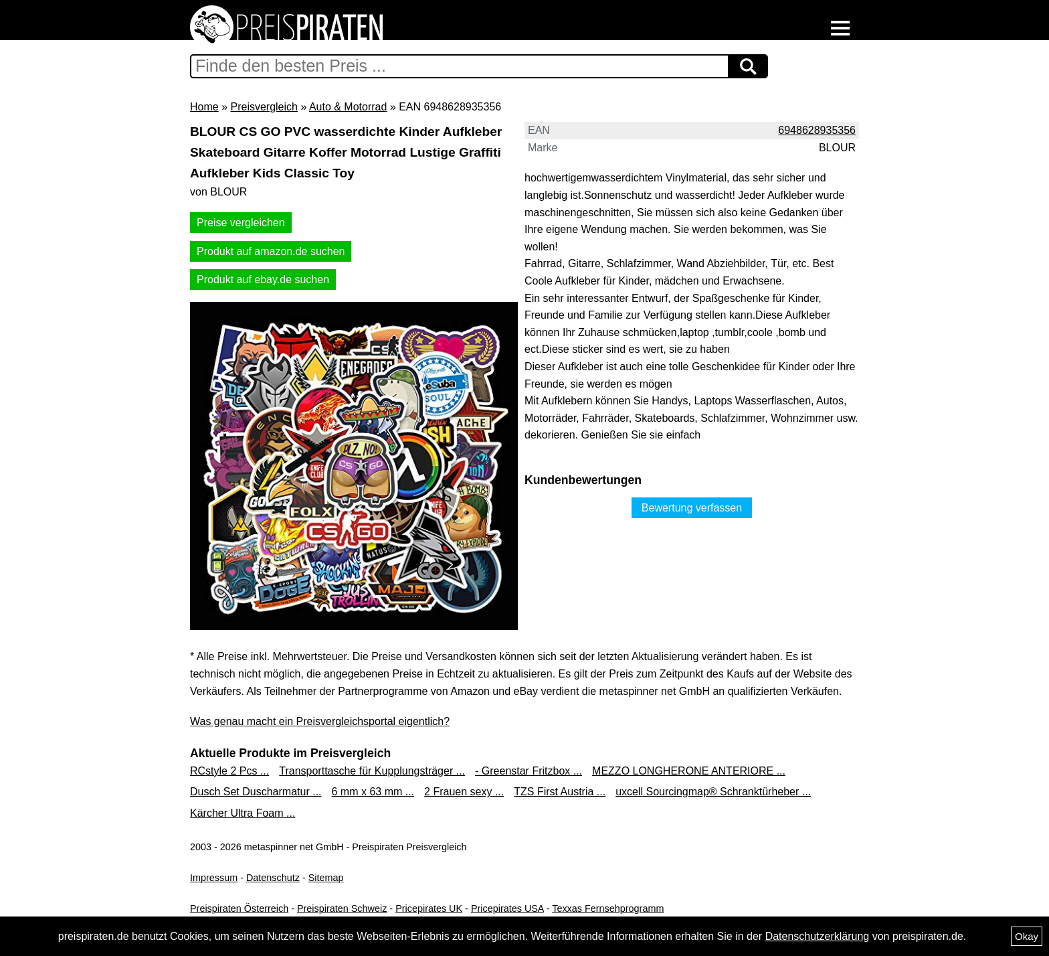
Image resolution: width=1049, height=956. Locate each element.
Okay (1026, 936)
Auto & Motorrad (348, 106)
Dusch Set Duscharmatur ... (256, 791)
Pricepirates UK (428, 908)
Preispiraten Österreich (239, 908)
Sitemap (326, 877)
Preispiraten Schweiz (342, 908)
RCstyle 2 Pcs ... (229, 771)
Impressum (213, 877)
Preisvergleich (263, 106)
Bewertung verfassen (692, 507)
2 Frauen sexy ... (464, 791)
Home (204, 106)
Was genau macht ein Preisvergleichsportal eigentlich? (320, 721)
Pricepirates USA (507, 908)
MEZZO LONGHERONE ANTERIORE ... (688, 771)
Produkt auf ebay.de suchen (263, 279)
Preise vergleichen (241, 222)
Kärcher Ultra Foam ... (242, 813)
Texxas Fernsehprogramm (608, 908)
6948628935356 (817, 130)
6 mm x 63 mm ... (373, 791)
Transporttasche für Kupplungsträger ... (372, 771)
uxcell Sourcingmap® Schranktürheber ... (713, 791)
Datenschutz (273, 877)
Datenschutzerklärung (817, 936)
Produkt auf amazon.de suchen (271, 251)
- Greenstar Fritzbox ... (528, 771)
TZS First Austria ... (559, 791)
